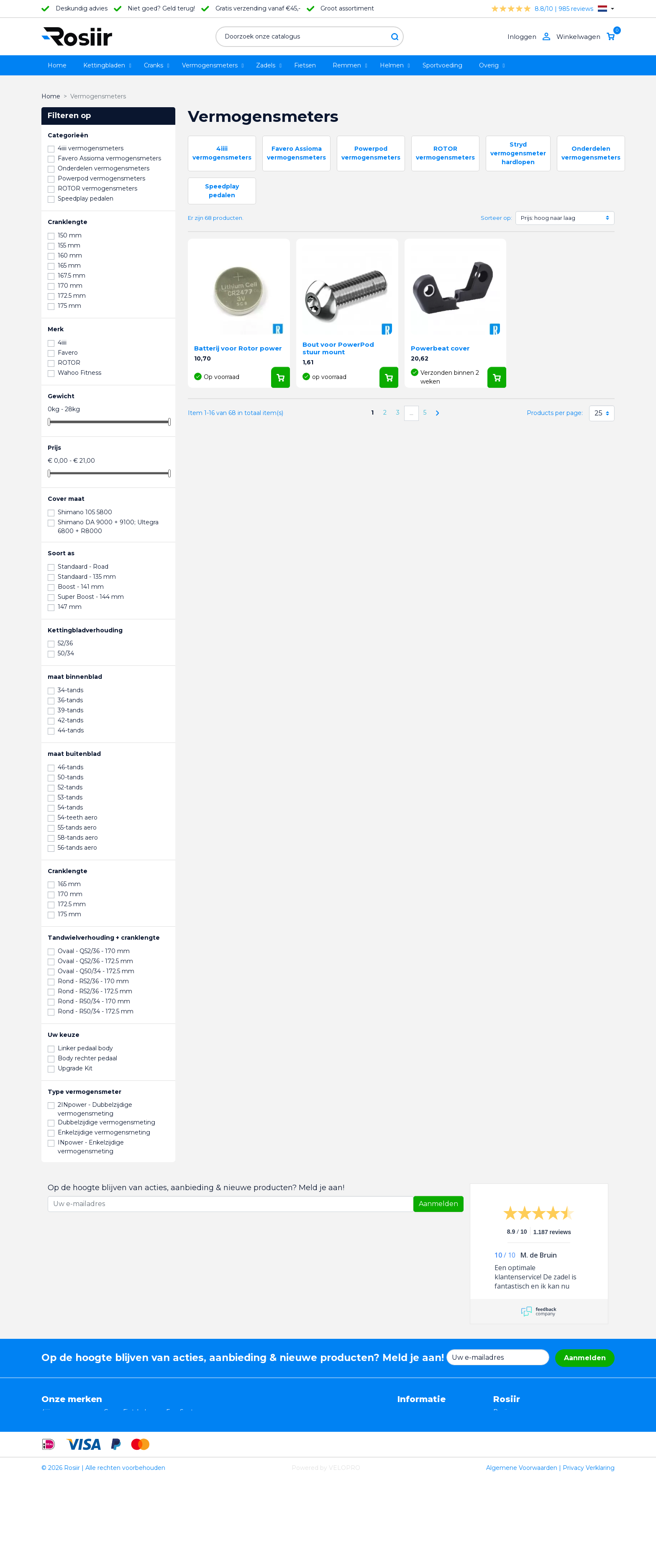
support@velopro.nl (548, 1464)
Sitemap (409, 1455)
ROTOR (177, 1455)
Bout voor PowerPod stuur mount (338, 348)
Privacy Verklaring (589, 1546)
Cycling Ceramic (127, 1447)
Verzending (414, 1438)
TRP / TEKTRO (62, 1429)
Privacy (408, 1429)
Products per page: (555, 413)
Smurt (50, 1438)
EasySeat (179, 1411)
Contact (409, 1447)
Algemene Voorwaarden (521, 1546)
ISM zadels (120, 1420)
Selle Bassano (186, 1429)
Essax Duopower (65, 1420)
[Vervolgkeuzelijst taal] (606, 8)
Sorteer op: (496, 217)
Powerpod (56, 1455)
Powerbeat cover (440, 348)
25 (598, 413)
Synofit (176, 1438)
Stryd (174, 1420)
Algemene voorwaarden (432, 1411)
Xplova (113, 1429)
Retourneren (416, 1420)
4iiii (45, 1411)
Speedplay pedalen (131, 1438)
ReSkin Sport (123, 1455)
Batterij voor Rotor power (238, 348)
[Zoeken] (309, 36)
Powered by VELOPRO (326, 1546)
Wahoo (51, 1447)
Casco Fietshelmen (132, 1411)
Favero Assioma (189, 1447)
